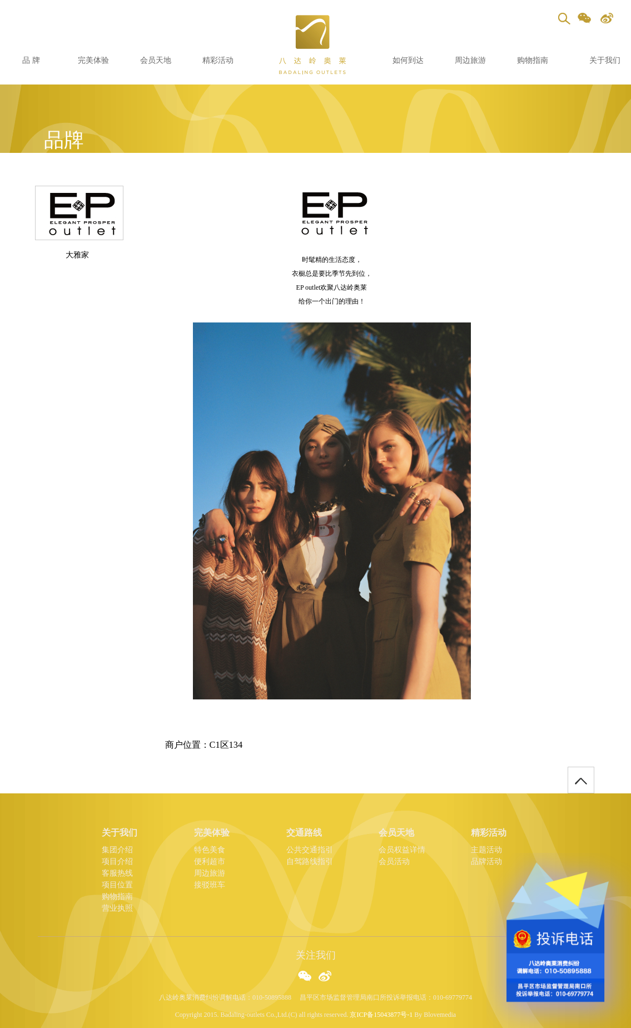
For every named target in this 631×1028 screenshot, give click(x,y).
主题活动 (486, 850)
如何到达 (408, 60)
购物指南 (532, 60)
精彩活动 (217, 60)
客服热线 (117, 873)
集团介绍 (117, 850)
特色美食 (209, 850)
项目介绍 (117, 861)
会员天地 (155, 60)
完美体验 (93, 60)
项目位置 (117, 885)
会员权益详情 (402, 850)
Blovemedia (440, 1015)
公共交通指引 (309, 850)
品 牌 (31, 60)
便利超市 (209, 861)
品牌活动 (486, 861)
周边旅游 (470, 60)
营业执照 (117, 908)
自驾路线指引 (309, 861)
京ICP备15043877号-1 (381, 1015)
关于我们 (604, 60)
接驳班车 (209, 885)
